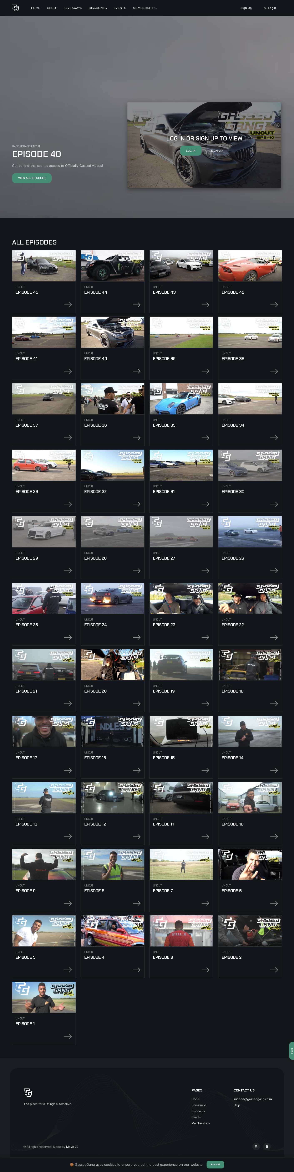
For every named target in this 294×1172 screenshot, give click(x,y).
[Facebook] (267, 1146)
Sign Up (246, 8)
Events (119, 8)
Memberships (145, 8)
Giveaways (73, 8)
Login (269, 8)
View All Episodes (32, 178)
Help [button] (237, 1105)
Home (35, 8)
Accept (215, 1164)
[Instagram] (256, 1146)
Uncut (52, 8)
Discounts (98, 8)
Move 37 (72, 1146)
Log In (191, 150)
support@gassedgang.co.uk (253, 1099)
